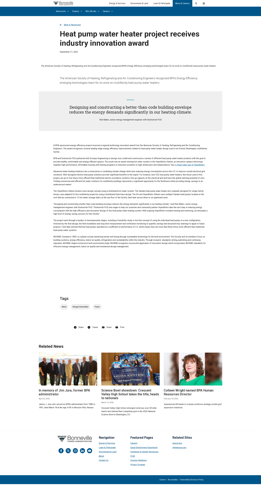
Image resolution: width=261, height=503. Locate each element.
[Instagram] (75, 450)
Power (97, 307)
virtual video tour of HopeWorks (190, 165)
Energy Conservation (80, 307)
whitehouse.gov (179, 447)
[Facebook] (61, 450)
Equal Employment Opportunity (144, 447)
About (64, 307)
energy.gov (177, 443)
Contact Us (103, 460)
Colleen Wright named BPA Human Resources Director (188, 392)
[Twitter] (68, 450)
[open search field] (196, 3)
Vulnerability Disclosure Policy (192, 480)
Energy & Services (107, 443)
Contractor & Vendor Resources (144, 452)
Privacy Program (137, 464)
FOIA (132, 456)
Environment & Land (107, 452)
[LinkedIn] (82, 450)
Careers (133, 443)
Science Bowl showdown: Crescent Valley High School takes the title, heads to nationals (130, 394)
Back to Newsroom (70, 25)
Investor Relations (138, 460)
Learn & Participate (107, 447)
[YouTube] (89, 450)
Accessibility (173, 480)
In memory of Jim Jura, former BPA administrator (64, 392)
